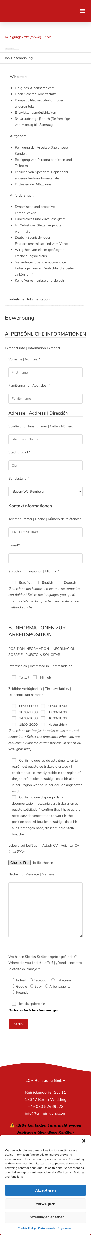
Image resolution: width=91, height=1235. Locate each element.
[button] (83, 1140)
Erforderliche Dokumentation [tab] (27, 299)
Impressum (65, 1228)
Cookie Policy (27, 1228)
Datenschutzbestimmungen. (34, 1010)
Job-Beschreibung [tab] (19, 58)
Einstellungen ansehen (45, 1217)
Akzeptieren (45, 1190)
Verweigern (45, 1203)
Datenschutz (46, 1228)
